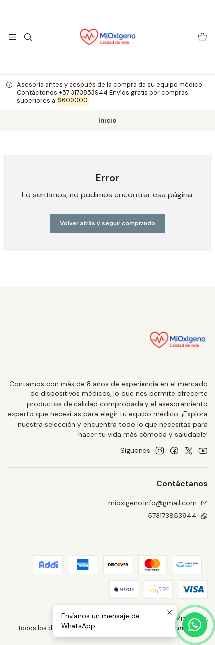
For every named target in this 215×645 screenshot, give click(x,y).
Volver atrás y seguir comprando (107, 223)
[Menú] (12, 37)
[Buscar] (27, 37)
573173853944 (178, 515)
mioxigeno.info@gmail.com (158, 502)
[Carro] (202, 37)
